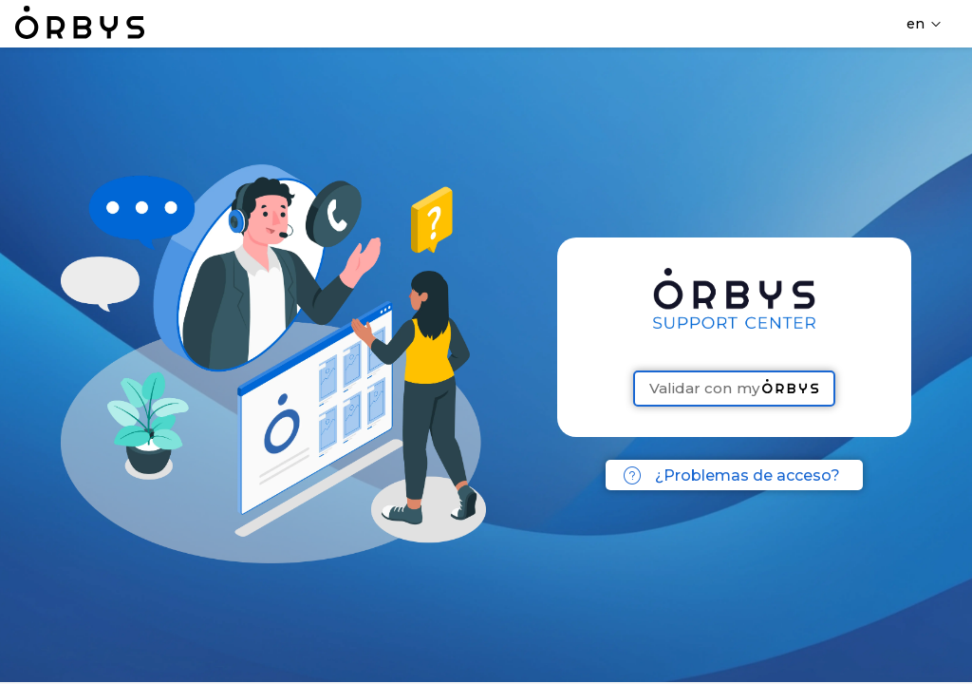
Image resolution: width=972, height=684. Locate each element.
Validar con (734, 388)
